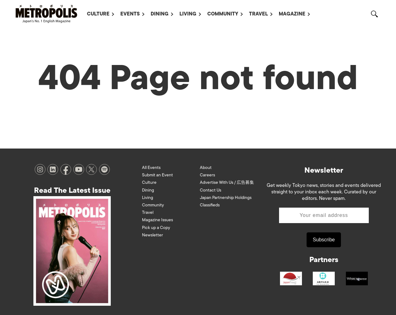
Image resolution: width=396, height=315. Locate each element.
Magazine (292, 14)
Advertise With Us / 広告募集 (227, 182)
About (206, 167)
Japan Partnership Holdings (226, 197)
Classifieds (210, 205)
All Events (151, 167)
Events (130, 14)
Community (222, 14)
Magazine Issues (157, 219)
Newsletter (152, 235)
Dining (160, 14)
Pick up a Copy (156, 227)
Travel (258, 14)
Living (187, 14)
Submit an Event (157, 175)
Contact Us (210, 190)
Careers (207, 175)
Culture (98, 14)
